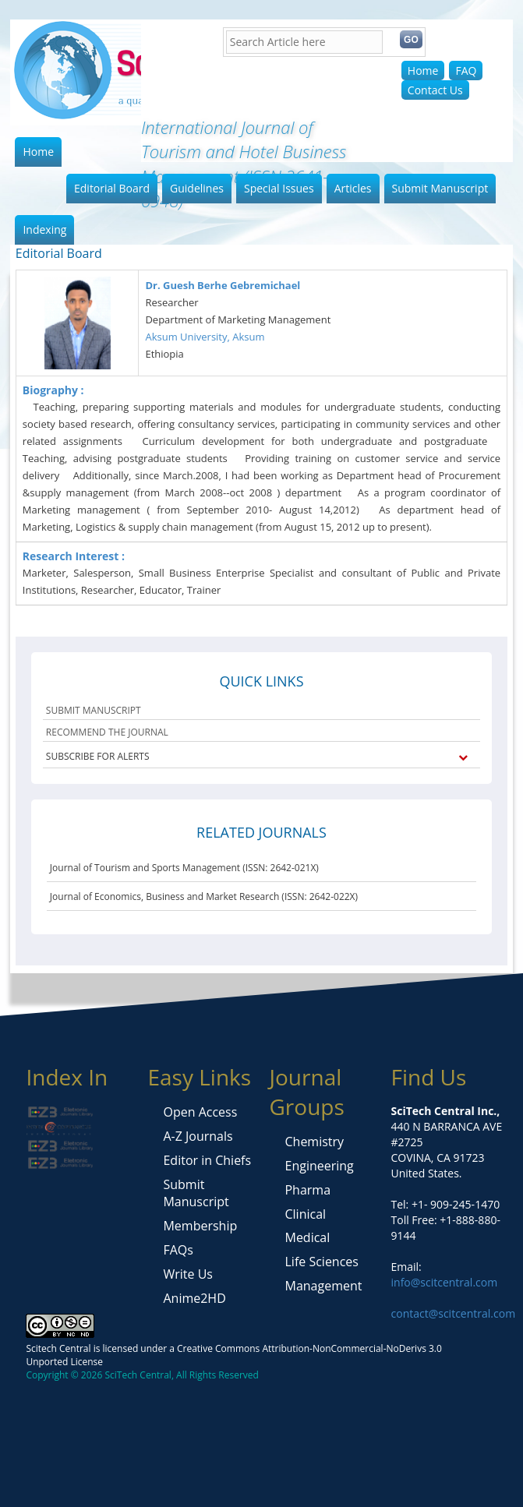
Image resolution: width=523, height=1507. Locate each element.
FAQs (178, 1249)
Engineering (318, 1165)
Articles (353, 188)
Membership (200, 1225)
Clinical (305, 1214)
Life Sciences (321, 1261)
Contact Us (435, 90)
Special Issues (279, 188)
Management (323, 1285)
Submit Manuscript (440, 188)
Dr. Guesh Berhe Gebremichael (222, 285)
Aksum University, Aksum (204, 337)
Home (423, 70)
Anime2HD (194, 1298)
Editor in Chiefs (207, 1160)
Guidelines (197, 188)
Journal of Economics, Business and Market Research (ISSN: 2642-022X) (204, 896)
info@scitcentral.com (444, 1282)
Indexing (44, 229)
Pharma (307, 1189)
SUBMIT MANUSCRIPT (93, 710)
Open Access (200, 1112)
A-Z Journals (197, 1136)
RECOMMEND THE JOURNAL (107, 732)
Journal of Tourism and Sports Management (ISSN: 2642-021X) (184, 867)
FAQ (465, 70)
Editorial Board (112, 188)
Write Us (187, 1274)
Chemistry (314, 1141)
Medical (307, 1237)
